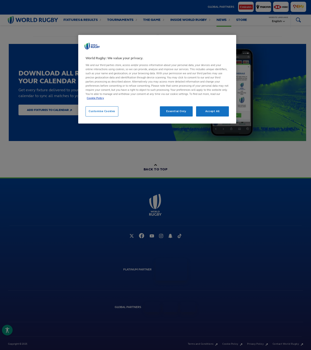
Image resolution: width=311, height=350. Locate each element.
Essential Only (176, 111)
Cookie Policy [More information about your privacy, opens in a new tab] (95, 98)
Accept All (212, 111)
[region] (157, 79)
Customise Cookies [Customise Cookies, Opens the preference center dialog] (102, 111)
